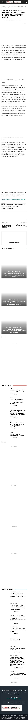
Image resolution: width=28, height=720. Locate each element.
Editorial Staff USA (10, 19)
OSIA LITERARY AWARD (6, 206)
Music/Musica (13, 646)
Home (2, 6)
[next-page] (5, 337)
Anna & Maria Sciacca (18, 667)
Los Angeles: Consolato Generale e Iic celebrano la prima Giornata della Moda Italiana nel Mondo (14, 303)
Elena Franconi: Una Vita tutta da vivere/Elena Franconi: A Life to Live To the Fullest (14, 275)
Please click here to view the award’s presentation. (13, 199)
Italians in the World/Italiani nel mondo (11, 10)
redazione (15, 394)
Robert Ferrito (15, 206)
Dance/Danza (13, 671)
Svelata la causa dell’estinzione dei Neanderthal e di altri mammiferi (6, 226)
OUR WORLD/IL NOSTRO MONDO (12, 6)
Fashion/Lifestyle (14, 299)
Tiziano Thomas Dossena (7, 208)
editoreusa (15, 417)
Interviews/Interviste (14, 271)
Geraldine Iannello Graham (11, 204)
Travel (11, 388)
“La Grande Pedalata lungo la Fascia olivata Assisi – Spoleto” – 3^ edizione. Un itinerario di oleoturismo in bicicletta (18, 413)
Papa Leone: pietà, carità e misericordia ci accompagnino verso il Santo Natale (14, 330)
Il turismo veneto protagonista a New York (17, 435)
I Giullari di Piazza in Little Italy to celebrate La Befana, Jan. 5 (18, 674)
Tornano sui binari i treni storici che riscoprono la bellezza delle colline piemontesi (17, 425)
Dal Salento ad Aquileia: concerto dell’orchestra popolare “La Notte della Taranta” (17, 401)
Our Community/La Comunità (13, 327)
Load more (14, 682)
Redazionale (13, 638)
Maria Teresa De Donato (19, 600)
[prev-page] (2, 337)
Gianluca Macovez (17, 652)
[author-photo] (11, 394)
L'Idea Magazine (21, 204)
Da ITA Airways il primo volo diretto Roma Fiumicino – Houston (17, 391)
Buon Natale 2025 (15, 640)
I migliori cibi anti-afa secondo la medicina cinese (21, 225)
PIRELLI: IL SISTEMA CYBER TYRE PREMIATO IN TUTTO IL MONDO (17, 630)
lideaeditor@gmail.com (14, 699)
